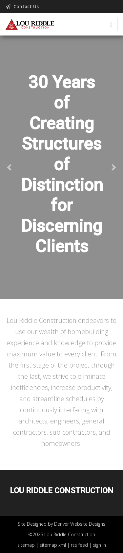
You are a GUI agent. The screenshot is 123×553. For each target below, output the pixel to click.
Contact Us (22, 6)
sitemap (26, 545)
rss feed (79, 545)
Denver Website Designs (79, 524)
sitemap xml (53, 545)
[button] (9, 167)
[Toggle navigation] (111, 24)
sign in (99, 545)
